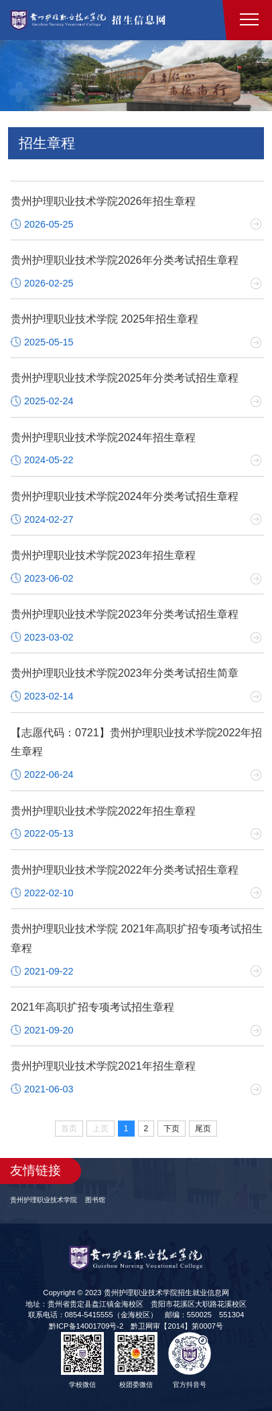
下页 (171, 1130)
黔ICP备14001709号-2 (86, 1326)
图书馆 (95, 1200)
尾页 (203, 1130)
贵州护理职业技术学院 (43, 1200)
